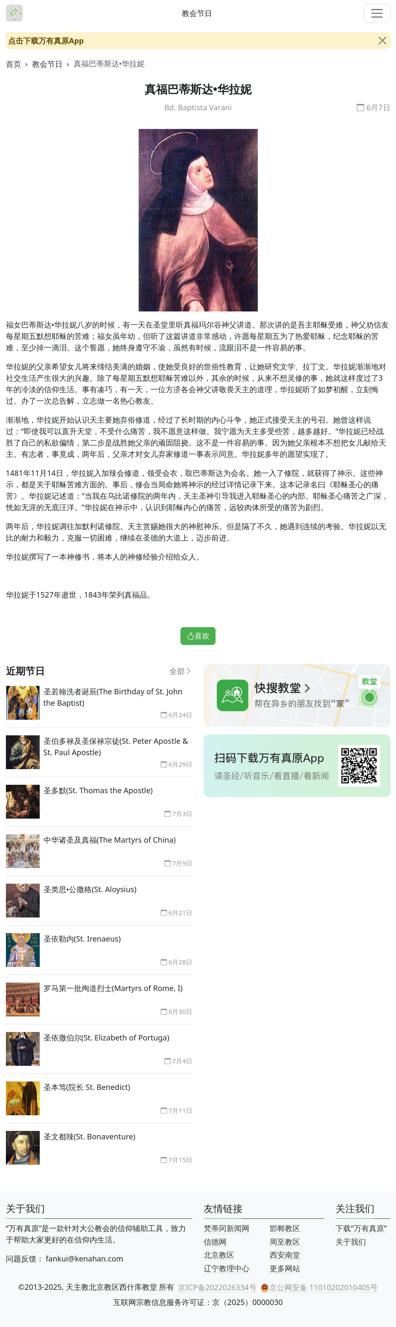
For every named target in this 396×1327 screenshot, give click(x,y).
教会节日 (47, 63)
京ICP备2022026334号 (217, 1287)
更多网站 (285, 1268)
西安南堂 (285, 1255)
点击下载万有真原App (46, 40)
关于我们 (351, 1241)
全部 (180, 671)
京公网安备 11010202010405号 (319, 1287)
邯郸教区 (285, 1228)
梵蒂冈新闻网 (226, 1228)
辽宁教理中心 (226, 1268)
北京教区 (219, 1255)
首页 (13, 63)
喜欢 (198, 636)
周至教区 (285, 1241)
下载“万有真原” (361, 1228)
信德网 (215, 1241)
